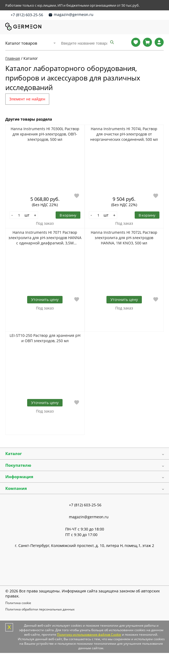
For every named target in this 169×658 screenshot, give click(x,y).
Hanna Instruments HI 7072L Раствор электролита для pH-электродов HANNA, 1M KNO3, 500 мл (124, 237)
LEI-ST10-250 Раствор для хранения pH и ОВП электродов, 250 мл (45, 338)
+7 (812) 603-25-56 (27, 14)
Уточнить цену (45, 299)
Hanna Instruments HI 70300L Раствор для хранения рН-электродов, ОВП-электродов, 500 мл (45, 134)
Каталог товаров (21, 43)
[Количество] (19, 215)
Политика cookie (18, 603)
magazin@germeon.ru (73, 14)
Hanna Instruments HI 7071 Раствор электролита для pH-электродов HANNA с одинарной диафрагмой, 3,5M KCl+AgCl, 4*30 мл (45, 238)
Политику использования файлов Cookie (89, 634)
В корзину (68, 215)
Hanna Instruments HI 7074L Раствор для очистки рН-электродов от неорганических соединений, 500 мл (124, 134)
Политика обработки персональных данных (40, 609)
